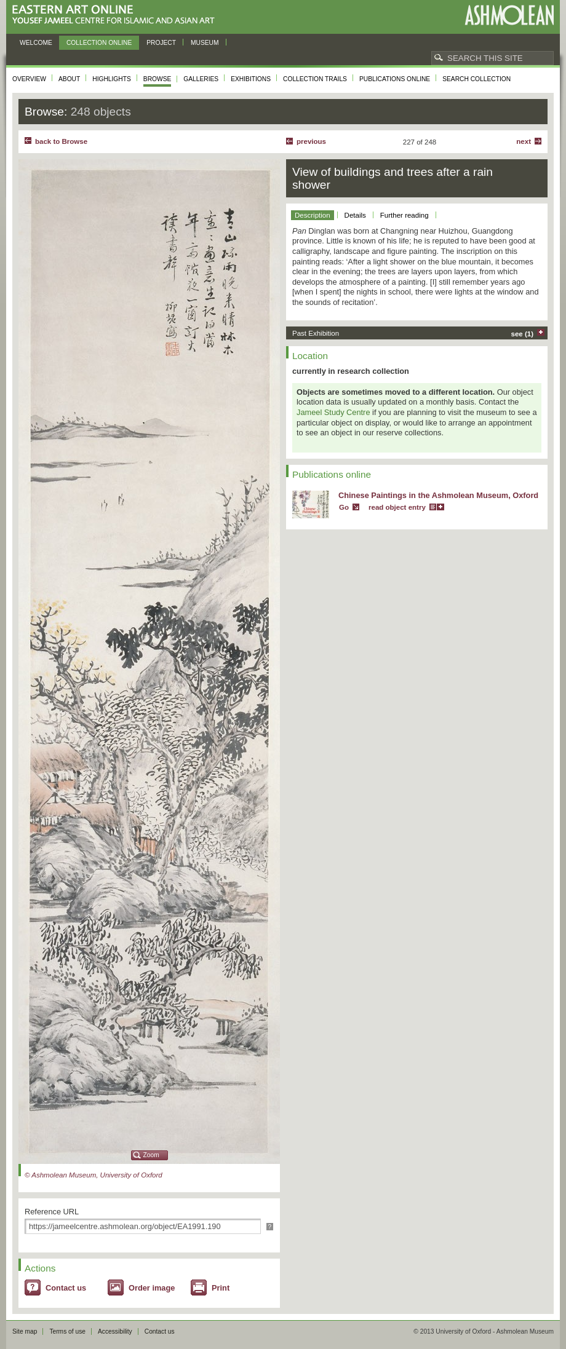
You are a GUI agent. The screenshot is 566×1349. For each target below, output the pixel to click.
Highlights (111, 79)
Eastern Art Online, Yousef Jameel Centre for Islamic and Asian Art (116, 15)
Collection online (99, 42)
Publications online (394, 79)
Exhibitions (251, 79)
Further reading (404, 215)
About (69, 79)
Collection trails (315, 79)
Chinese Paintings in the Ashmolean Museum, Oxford (438, 495)
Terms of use (67, 1331)
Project (161, 42)
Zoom (151, 1155)
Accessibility (115, 1331)
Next (523, 141)
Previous (311, 141)
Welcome (36, 42)
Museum (205, 42)
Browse (157, 79)
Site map (24, 1331)
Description (312, 215)
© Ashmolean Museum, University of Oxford (93, 1175)
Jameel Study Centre (333, 412)
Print (220, 1287)
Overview (29, 79)
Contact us (66, 1287)
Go (344, 507)
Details (355, 215)
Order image (152, 1287)
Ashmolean (509, 15)
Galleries (200, 79)
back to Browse (61, 141)
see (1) (522, 334)
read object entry (397, 507)
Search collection (476, 79)
